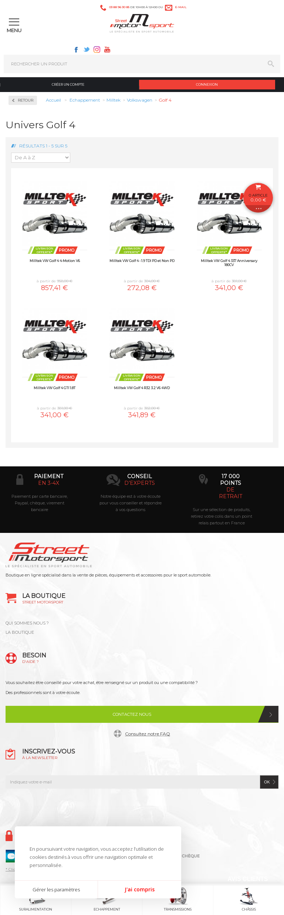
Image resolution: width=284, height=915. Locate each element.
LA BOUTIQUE (20, 632)
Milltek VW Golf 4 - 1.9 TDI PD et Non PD (142, 261)
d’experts (139, 483)
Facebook (76, 49)
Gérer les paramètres (56, 889)
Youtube (107, 49)
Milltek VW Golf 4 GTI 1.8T (54, 388)
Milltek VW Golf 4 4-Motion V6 (55, 261)
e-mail (180, 7)
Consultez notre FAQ (147, 734)
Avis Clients (247, 879)
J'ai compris (140, 889)
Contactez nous (132, 714)
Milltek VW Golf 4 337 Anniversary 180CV (229, 263)
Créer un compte (68, 84)
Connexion (207, 84)
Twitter (86, 49)
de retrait (230, 493)
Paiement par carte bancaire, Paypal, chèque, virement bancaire (39, 503)
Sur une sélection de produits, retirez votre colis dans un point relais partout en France (221, 516)
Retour (25, 100)
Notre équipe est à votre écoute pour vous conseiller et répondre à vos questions (130, 503)
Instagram (97, 49)
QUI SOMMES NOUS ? (27, 623)
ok (267, 782)
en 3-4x (48, 483)
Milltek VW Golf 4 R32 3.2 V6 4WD (142, 388)
